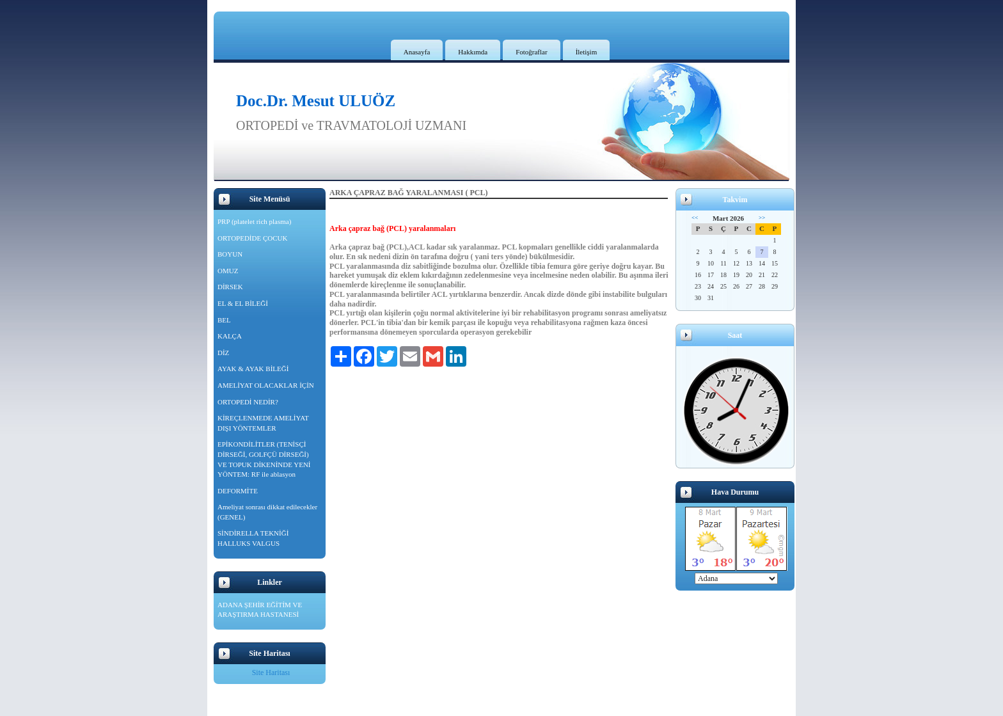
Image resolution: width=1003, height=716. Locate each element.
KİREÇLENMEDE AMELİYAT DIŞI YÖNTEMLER (263, 423)
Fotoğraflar (531, 52)
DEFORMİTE (237, 491)
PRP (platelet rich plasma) (254, 221)
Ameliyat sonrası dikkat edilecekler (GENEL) (267, 512)
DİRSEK (230, 286)
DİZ (223, 352)
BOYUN (229, 254)
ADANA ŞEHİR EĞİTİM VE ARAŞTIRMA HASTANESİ (259, 610)
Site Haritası (271, 672)
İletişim (586, 52)
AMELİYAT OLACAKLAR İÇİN (265, 385)
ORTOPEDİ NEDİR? (247, 402)
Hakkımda (472, 52)
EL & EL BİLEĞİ (242, 303)
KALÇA (229, 336)
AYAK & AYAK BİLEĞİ (252, 368)
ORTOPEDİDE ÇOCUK (252, 238)
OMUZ (227, 270)
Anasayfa (417, 52)
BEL (224, 320)
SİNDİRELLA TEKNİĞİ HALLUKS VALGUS (252, 538)
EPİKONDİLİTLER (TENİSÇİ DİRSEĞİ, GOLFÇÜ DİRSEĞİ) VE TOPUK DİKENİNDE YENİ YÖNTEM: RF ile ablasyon (264, 459)
